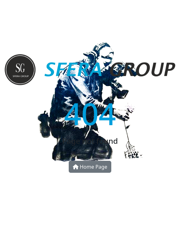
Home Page (90, 166)
